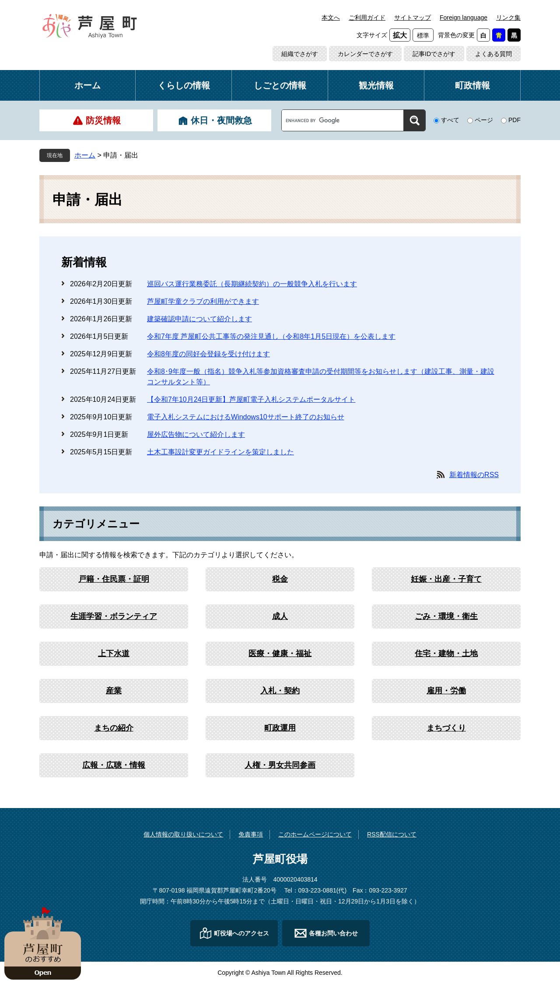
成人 (280, 616)
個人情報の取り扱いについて (183, 834)
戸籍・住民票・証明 (113, 579)
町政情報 (472, 85)
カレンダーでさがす (365, 53)
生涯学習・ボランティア (113, 616)
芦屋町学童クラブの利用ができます (203, 301)
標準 (423, 35)
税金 (280, 579)
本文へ (331, 17)
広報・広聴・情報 (113, 765)
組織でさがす (299, 53)
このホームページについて (315, 834)
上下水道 (114, 653)
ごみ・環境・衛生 (446, 616)
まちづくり (446, 728)
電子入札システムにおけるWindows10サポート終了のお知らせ (245, 417)
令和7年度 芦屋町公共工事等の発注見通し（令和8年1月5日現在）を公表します (271, 336)
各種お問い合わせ (333, 933)
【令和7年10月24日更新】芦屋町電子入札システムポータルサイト (251, 399)
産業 (114, 690)
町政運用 (280, 728)
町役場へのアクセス (241, 933)
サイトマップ (412, 17)
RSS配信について (391, 834)
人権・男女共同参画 (280, 765)
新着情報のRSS (474, 474)
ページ (484, 119)
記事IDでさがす (434, 53)
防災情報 (103, 120)
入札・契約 (280, 690)
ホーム (87, 85)
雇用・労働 (446, 690)
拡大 (400, 35)
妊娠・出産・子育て (446, 579)
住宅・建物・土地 (446, 653)
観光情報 (376, 85)
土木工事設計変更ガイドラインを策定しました (220, 452)
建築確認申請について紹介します (199, 319)
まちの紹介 (113, 728)
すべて (450, 119)
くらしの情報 (184, 85)
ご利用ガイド (367, 17)
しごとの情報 (280, 85)
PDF (514, 119)
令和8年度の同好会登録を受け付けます (208, 354)
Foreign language (463, 17)
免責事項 (250, 834)
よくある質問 (493, 53)
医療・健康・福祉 (280, 653)
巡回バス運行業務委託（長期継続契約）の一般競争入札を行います (252, 284)
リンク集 (508, 17)
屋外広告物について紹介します (196, 434)
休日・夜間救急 (221, 120)
